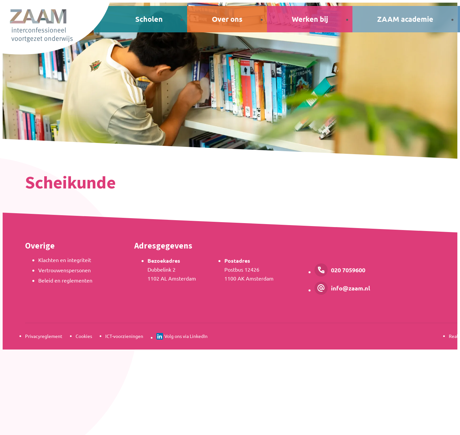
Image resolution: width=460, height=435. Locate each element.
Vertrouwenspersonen (64, 270)
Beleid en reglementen (65, 280)
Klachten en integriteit (64, 259)
